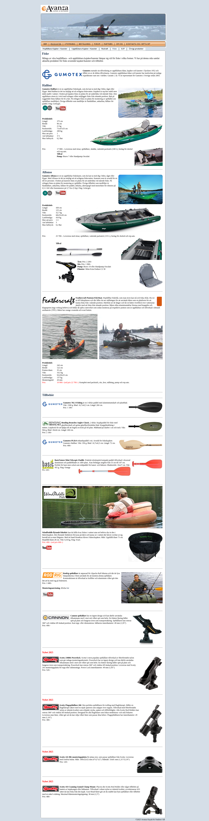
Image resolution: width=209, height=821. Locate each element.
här (68, 588)
